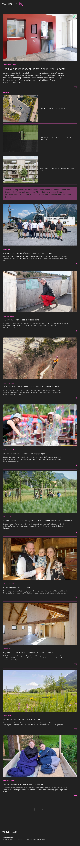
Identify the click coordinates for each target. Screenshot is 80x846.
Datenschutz (30, 839)
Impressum (41, 839)
